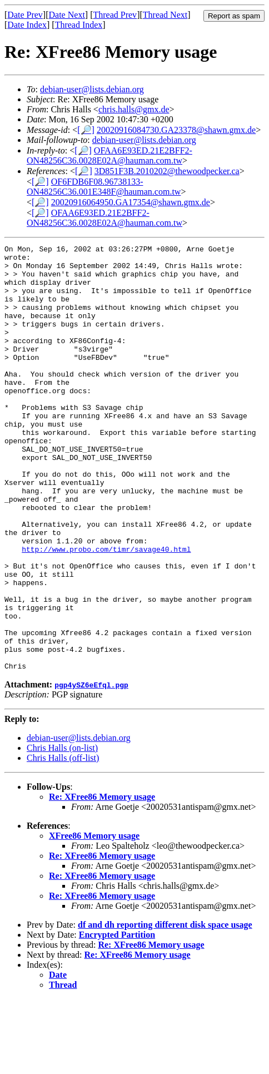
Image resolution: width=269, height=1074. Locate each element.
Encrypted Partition (117, 1009)
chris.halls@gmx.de (134, 109)
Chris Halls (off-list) (63, 833)
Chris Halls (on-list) (62, 823)
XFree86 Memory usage (94, 910)
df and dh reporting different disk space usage (165, 999)
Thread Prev (115, 14)
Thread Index (79, 24)
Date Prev (25, 14)
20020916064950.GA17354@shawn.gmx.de (130, 202)
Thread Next (165, 14)
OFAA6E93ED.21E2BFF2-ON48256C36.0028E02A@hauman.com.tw (109, 155)
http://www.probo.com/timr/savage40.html (106, 601)
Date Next (67, 14)
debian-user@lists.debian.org (92, 89)
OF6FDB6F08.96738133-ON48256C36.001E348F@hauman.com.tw (104, 186)
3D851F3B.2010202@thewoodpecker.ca (167, 171)
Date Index (27, 24)
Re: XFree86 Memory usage (102, 872)
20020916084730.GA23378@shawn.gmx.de (176, 130)
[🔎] (85, 130)
